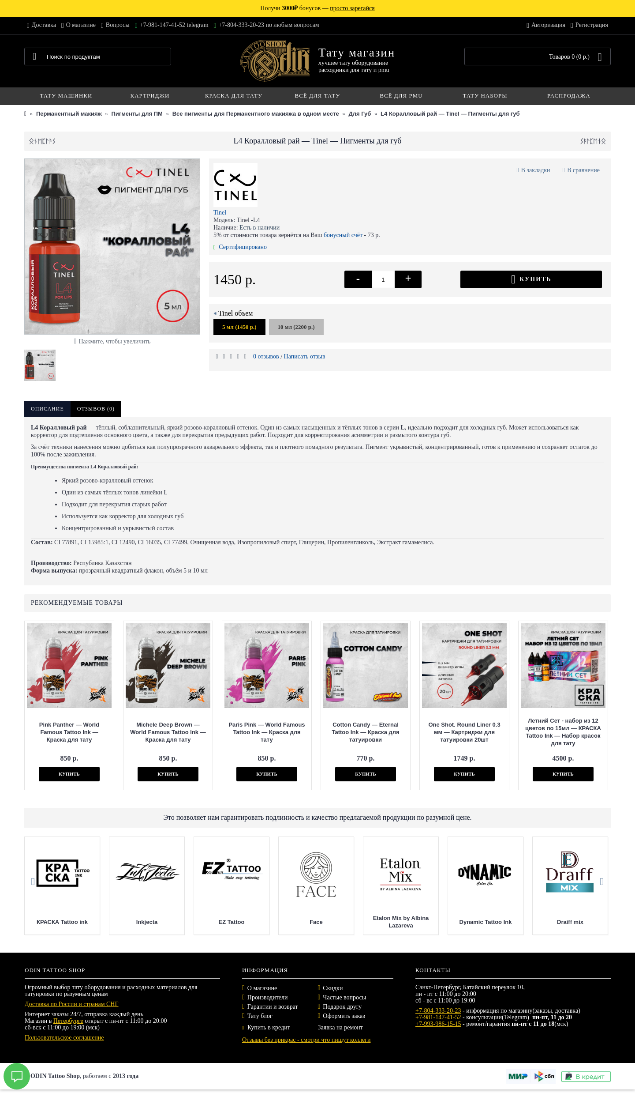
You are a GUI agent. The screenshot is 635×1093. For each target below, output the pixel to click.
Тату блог (260, 1016)
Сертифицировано (240, 247)
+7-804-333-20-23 (438, 1010)
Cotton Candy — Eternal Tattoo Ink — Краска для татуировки (365, 732)
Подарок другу (342, 1006)
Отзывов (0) (96, 409)
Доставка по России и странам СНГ (72, 1004)
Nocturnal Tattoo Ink (36, 922)
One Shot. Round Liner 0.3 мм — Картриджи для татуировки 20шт (464, 732)
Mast (121, 922)
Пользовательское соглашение (64, 1037)
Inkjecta (290, 922)
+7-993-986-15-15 (438, 1024)
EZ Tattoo (375, 922)
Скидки (333, 988)
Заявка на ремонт (340, 1027)
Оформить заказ (344, 1016)
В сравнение (583, 170)
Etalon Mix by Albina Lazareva (545, 922)
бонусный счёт (343, 235)
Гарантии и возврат (272, 1006)
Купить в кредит (266, 1027)
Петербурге (68, 1021)
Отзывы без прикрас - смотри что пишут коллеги (306, 1039)
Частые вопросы (344, 997)
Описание (47, 409)
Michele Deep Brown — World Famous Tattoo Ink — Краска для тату (167, 732)
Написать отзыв (304, 356)
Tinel (219, 212)
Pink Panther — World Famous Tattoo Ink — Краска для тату (69, 732)
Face (460, 922)
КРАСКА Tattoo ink (206, 922)
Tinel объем (235, 313)
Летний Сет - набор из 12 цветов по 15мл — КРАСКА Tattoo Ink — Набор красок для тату (563, 731)
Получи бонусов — (317, 8)
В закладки (535, 170)
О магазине (262, 988)
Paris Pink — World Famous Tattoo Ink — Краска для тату (266, 732)
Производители (267, 997)
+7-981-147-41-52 (438, 1017)
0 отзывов (266, 356)
